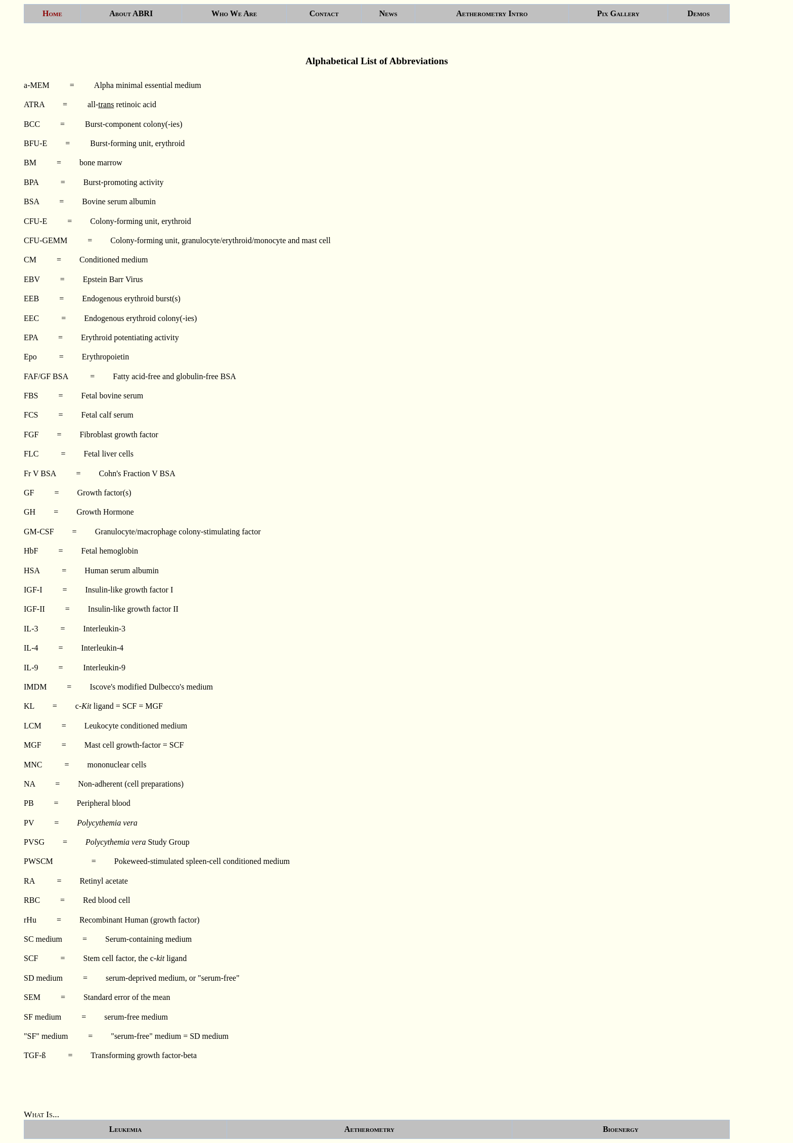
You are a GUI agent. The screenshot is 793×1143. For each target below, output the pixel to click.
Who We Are (234, 13)
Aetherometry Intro (491, 13)
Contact (324, 13)
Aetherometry (369, 1129)
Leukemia (125, 1129)
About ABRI (131, 13)
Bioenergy (621, 1129)
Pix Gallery (618, 13)
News (388, 13)
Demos (698, 13)
